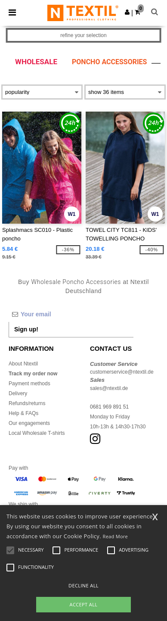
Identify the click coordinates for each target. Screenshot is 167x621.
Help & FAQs (23, 413)
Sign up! (26, 329)
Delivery (18, 393)
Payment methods (29, 384)
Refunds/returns (27, 403)
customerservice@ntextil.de (122, 372)
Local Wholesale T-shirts (37, 433)
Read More (115, 536)
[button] (127, 12)
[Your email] (71, 314)
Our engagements (29, 423)
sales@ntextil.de (109, 388)
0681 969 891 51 (109, 407)
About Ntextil (23, 364)
